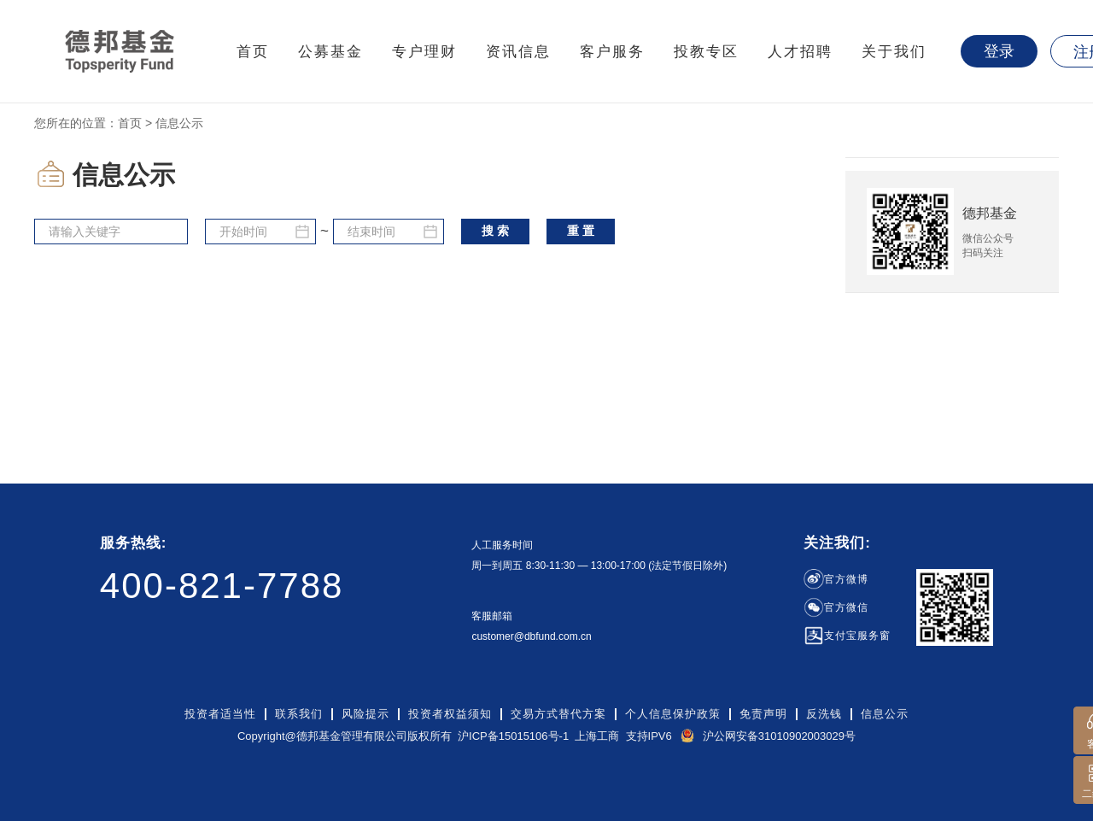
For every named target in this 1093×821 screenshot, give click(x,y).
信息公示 (885, 714)
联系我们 (299, 714)
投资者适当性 (220, 714)
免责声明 (763, 714)
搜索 (497, 231)
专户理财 (424, 52)
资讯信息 (518, 52)
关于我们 (894, 52)
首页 (253, 52)
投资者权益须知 (450, 714)
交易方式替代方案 (558, 714)
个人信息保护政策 (673, 714)
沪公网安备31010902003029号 (779, 736)
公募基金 (330, 52)
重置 (582, 231)
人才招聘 (800, 52)
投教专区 (706, 52)
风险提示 (365, 714)
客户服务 (612, 52)
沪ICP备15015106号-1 (513, 736)
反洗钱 (824, 714)
